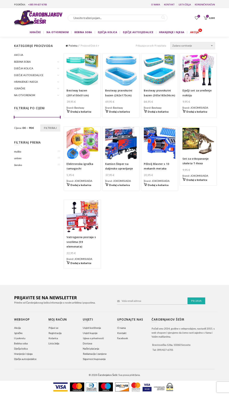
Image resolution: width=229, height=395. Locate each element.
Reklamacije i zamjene (95, 353)
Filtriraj (50, 127)
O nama (155, 4)
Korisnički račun (205, 4)
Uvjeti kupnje (90, 333)
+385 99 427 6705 (37, 4)
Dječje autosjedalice (25, 358)
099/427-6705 (165, 349)
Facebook (122, 338)
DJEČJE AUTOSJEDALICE (138, 32)
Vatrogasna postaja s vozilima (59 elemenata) (81, 241)
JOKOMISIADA (199, 107)
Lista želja (185, 4)
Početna (73, 45)
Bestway (79, 107)
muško (17, 151)
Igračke (18, 333)
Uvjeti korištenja (92, 327)
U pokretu (19, 338)
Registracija (55, 333)
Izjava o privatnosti (93, 338)
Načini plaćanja (91, 348)
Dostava (87, 343)
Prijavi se (53, 327)
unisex (17, 158)
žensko (18, 164)
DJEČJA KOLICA (107, 32)
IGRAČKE (35, 32)
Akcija (17, 327)
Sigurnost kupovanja (94, 358)
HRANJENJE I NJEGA (171, 32)
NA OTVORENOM (58, 32)
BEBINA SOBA (83, 32)
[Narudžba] (192, 45)
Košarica (53, 338)
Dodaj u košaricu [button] (80, 111)
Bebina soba (21, 343)
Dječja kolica (21, 348)
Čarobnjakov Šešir (107, 374)
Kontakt (169, 4)
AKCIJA (194, 32)
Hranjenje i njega (23, 353)
